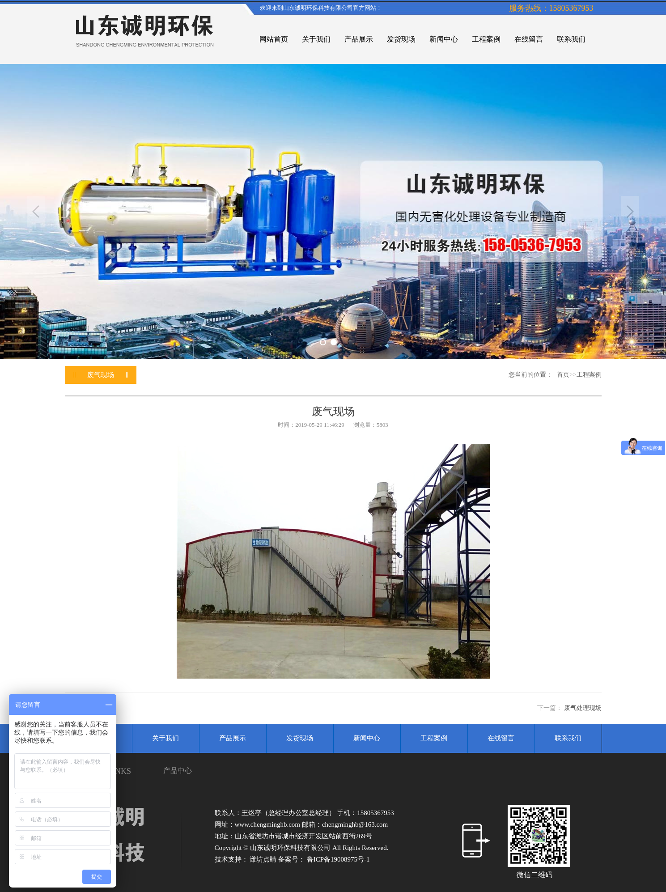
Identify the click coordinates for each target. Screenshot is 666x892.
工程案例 (589, 374)
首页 (563, 374)
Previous (36, 211)
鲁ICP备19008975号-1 (338, 859)
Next (630, 211)
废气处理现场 (583, 708)
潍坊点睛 (264, 859)
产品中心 (177, 770)
